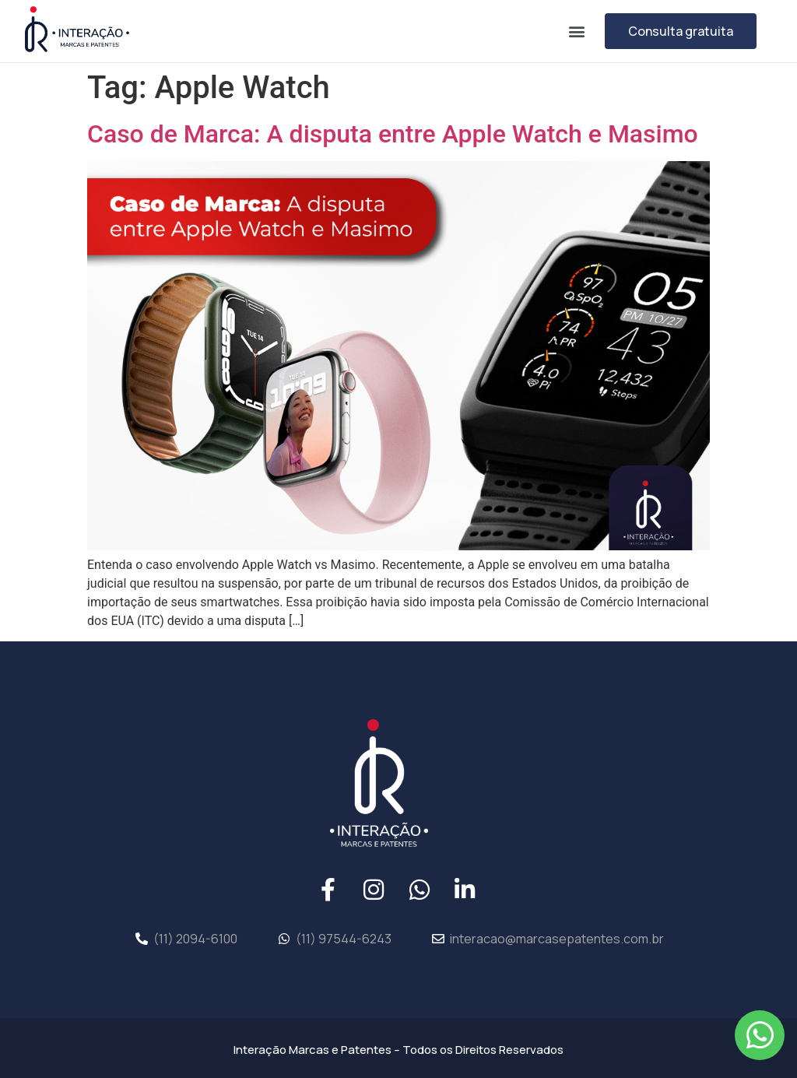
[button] (576, 31)
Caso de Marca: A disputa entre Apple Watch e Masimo (392, 134)
